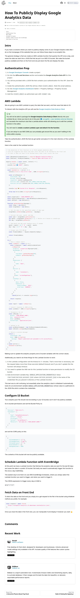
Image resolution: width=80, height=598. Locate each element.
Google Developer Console (19, 72)
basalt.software (17, 542)
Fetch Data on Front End (12, 39)
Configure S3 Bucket (11, 36)
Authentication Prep (11, 33)
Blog (10, 3)
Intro (7, 31)
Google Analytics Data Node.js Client (52, 109)
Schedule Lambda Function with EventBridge (16, 37)
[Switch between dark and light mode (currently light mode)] (65, 3)
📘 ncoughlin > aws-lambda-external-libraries (56, 119)
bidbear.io (16, 568)
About (14, 3)
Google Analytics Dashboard (23, 89)
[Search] (73, 3)
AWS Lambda (8, 34)
